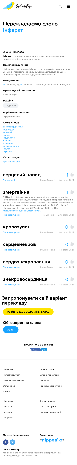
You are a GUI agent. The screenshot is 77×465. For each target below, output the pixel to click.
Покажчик (8, 369)
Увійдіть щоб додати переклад (28, 312)
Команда (7, 412)
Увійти (10, 329)
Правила (7, 406)
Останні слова (47, 369)
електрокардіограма (13, 126)
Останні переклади (49, 375)
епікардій (7, 132)
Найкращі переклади (13, 380)
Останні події (9, 386)
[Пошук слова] (60, 6)
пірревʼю (52, 440)
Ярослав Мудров (11, 161)
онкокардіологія (11, 146)
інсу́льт (6, 148)
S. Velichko (48, 215)
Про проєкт (8, 401)
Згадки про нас (47, 401)
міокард (7, 140)
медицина (11, 105)
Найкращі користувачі (51, 386)
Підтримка (8, 417)
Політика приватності (50, 412)
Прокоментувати (11, 215)
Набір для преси (48, 406)
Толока (6, 391)
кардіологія (9, 137)
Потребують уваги (12, 375)
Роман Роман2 (47, 180)
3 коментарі (9, 180)
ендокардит (9, 129)
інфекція (7, 151)
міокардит (8, 143)
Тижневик (44, 380)
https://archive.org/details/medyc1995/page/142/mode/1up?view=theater (22, 210)
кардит (6, 135)
